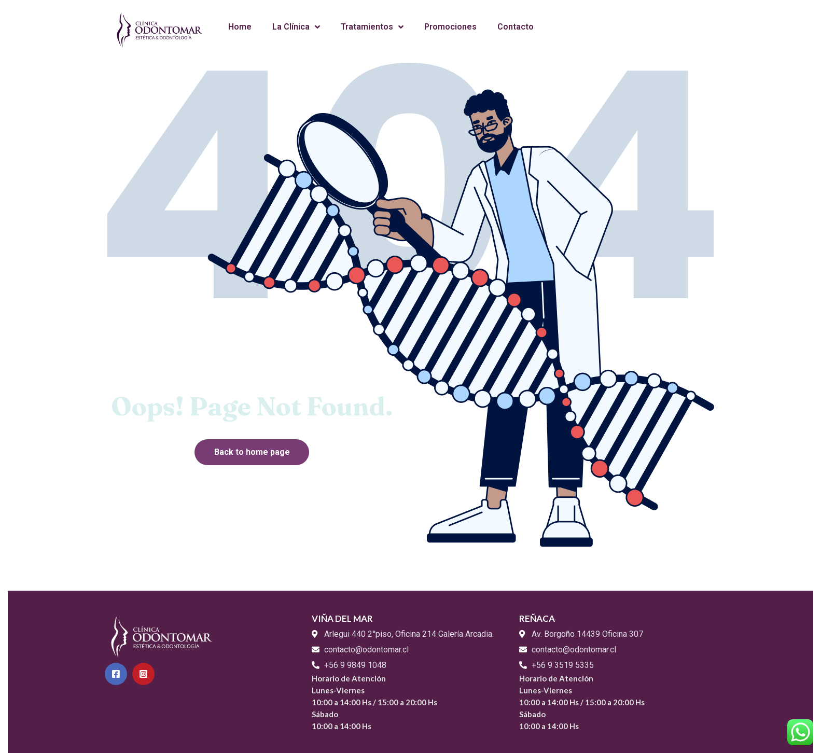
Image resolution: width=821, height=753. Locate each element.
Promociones (450, 27)
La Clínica (296, 27)
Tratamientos (372, 27)
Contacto (515, 27)
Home (240, 27)
